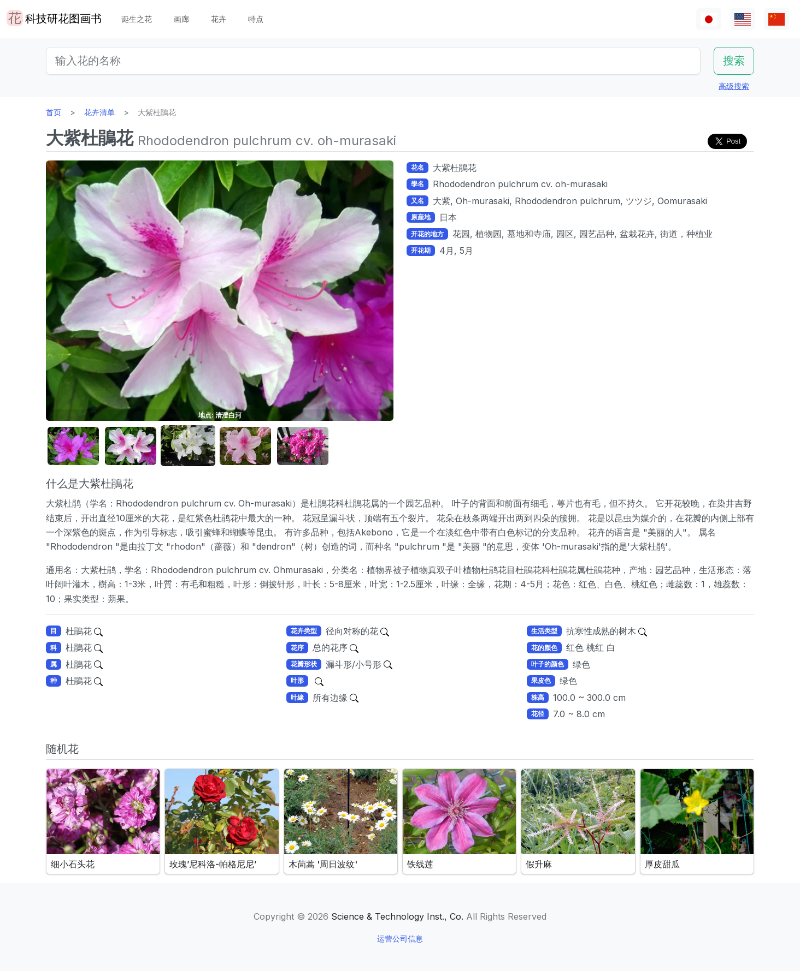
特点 (255, 18)
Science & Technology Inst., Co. (397, 916)
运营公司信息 (400, 938)
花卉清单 (99, 112)
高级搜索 (734, 86)
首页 (53, 112)
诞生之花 (136, 18)
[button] (73, 446)
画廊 (181, 18)
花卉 (218, 18)
